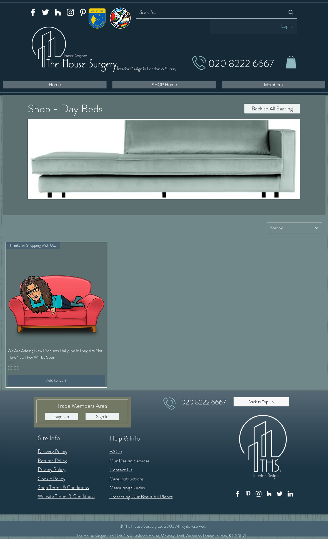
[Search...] (208, 12)
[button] (291, 62)
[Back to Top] (261, 401)
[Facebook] (33, 12)
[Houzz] (58, 12)
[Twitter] (45, 12)
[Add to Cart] (56, 380)
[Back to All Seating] (272, 108)
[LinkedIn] (290, 494)
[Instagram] (70, 12)
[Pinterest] (83, 12)
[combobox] (294, 227)
